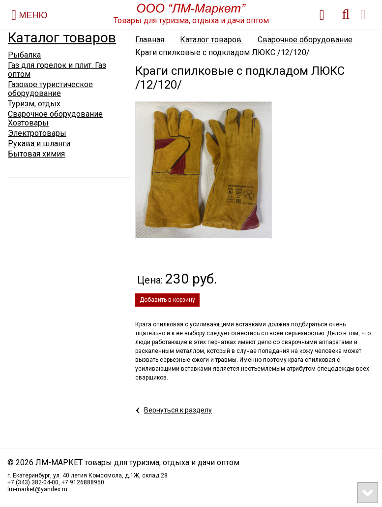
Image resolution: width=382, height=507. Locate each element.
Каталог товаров (62, 38)
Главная (149, 39)
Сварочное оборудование (305, 39)
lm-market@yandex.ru (37, 489)
